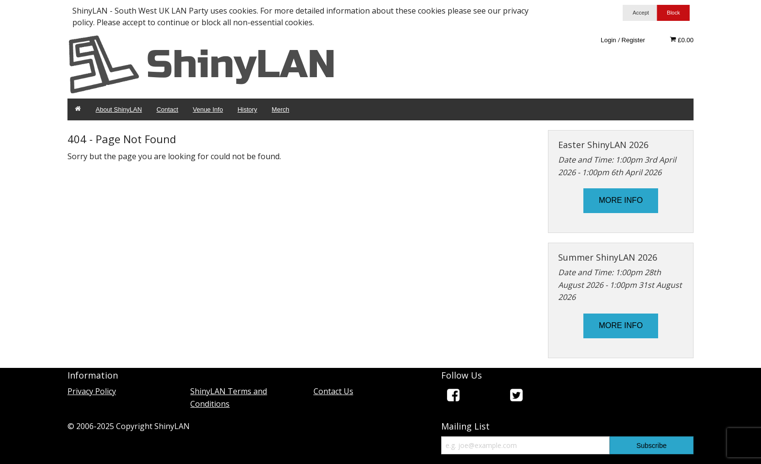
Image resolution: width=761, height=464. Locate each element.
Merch (280, 109)
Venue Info (208, 109)
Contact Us (333, 391)
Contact (167, 109)
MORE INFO (621, 200)
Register (633, 40)
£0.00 (682, 40)
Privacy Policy (91, 391)
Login (608, 40)
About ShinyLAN (119, 109)
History (247, 109)
